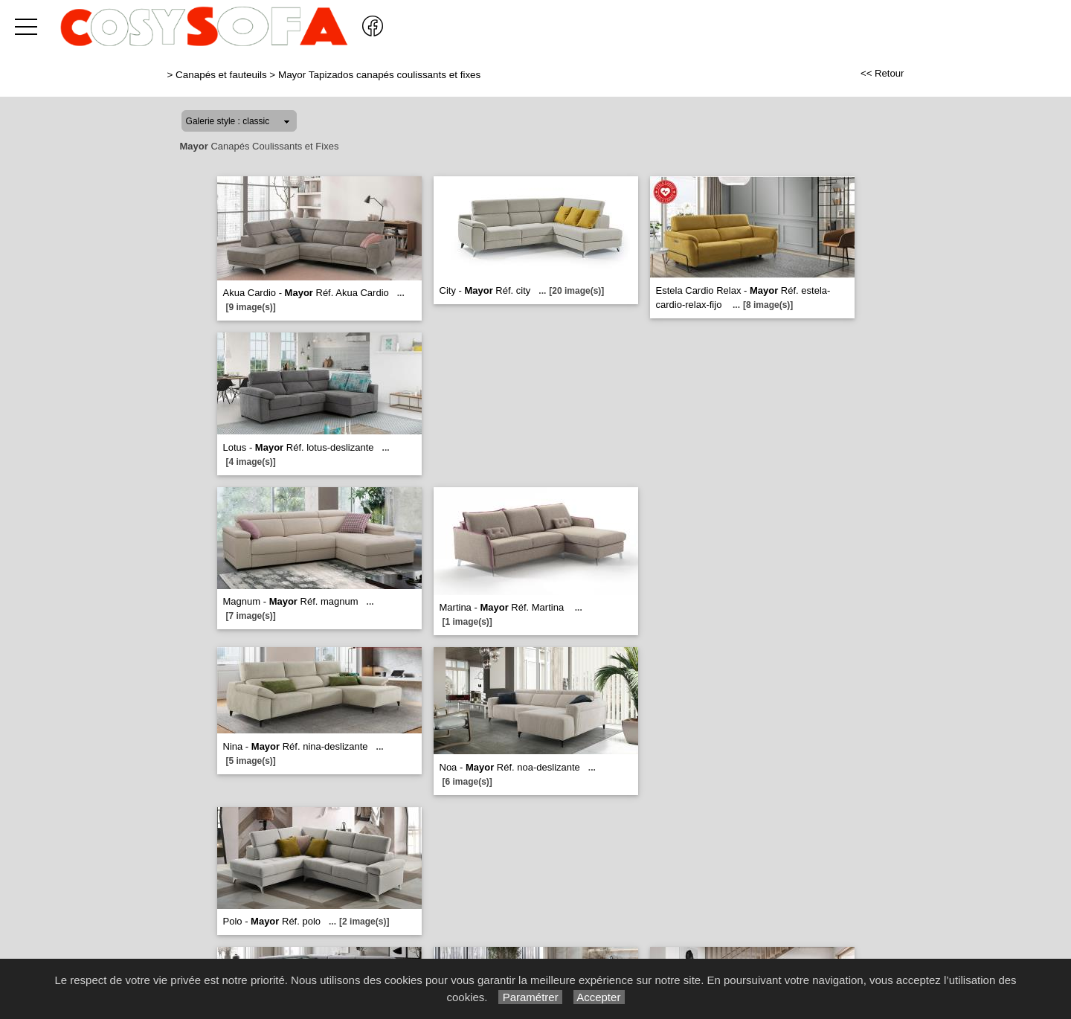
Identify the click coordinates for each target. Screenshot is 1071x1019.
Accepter (599, 997)
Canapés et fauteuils (221, 74)
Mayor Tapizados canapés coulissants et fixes (379, 74)
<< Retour (882, 73)
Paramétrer (530, 997)
